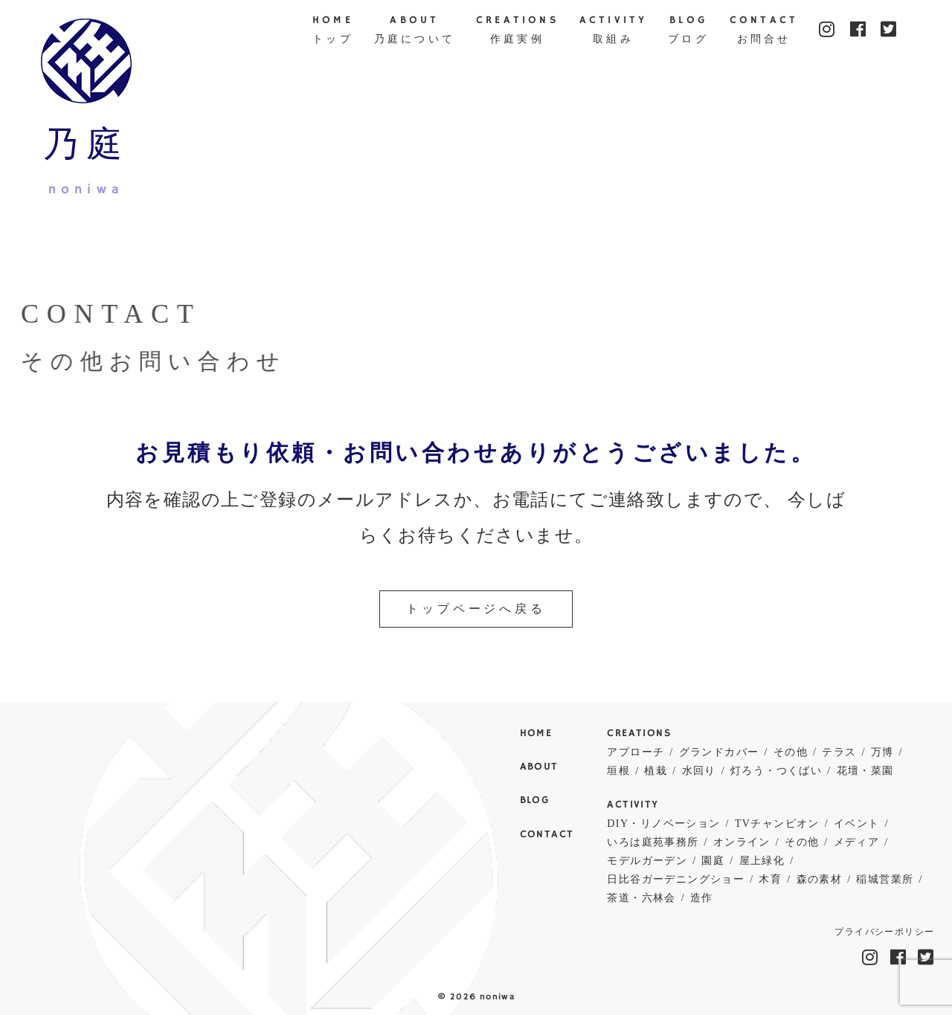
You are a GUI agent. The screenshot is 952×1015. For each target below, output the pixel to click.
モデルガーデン (647, 860)
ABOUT (415, 31)
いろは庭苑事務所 (652, 842)
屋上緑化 (762, 860)
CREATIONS (517, 31)
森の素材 (820, 879)
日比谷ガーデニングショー (675, 879)
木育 (770, 879)
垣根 (618, 770)
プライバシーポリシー (884, 932)
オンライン (742, 842)
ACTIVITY (613, 31)
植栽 (655, 770)
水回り (699, 770)
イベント (857, 823)
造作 (701, 897)
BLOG (688, 31)
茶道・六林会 (641, 897)
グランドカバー (719, 752)
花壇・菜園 (865, 770)
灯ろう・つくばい (776, 770)
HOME (333, 31)
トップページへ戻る (475, 608)
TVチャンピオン (777, 823)
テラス (839, 752)
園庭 (712, 860)
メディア (857, 842)
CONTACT (763, 31)
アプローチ (635, 752)
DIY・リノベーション (663, 823)
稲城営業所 (884, 879)
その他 (791, 752)
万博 (882, 752)
